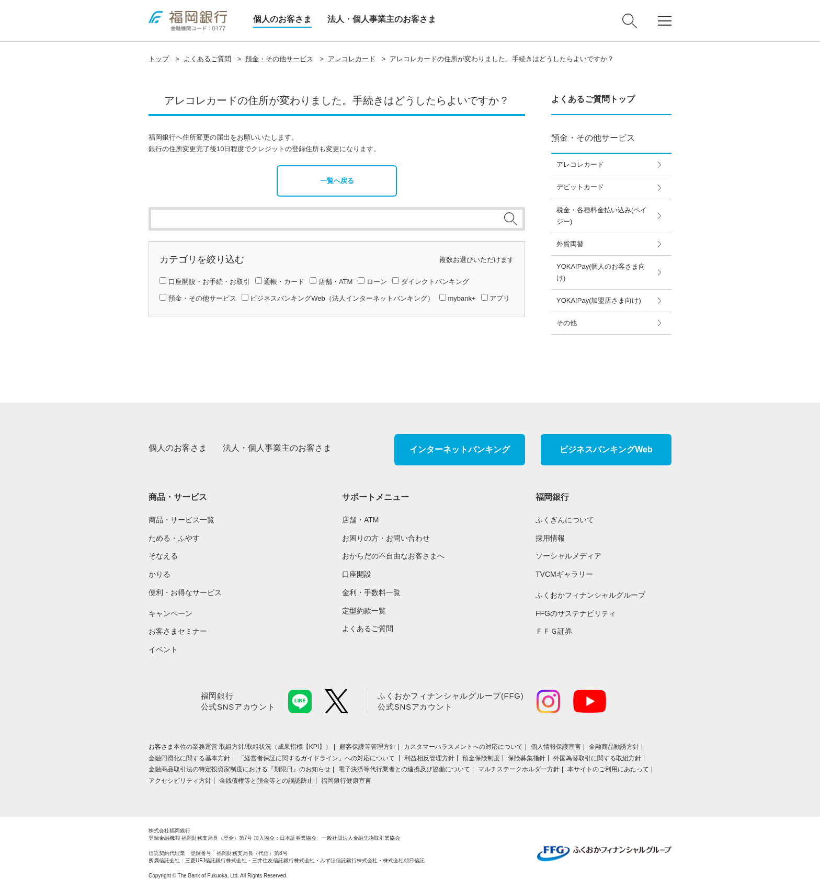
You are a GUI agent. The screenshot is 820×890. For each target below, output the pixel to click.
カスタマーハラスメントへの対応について (463, 746)
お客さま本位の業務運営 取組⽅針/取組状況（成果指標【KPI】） (240, 746)
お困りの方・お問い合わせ (386, 538)
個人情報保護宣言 (556, 746)
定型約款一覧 (364, 611)
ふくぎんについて (565, 520)
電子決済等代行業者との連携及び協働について (404, 769)
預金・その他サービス (279, 59)
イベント (163, 649)
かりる (159, 574)
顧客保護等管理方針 (367, 746)
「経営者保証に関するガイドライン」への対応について (317, 758)
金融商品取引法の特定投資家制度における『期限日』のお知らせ (240, 769)
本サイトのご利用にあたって (608, 769)
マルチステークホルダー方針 (519, 769)
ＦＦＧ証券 (554, 631)
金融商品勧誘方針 (614, 746)
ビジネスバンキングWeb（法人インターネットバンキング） (342, 298)
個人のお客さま (282, 19)
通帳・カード (284, 282)
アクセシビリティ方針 (180, 780)
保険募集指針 (526, 758)
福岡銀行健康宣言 (346, 780)
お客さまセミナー (178, 631)
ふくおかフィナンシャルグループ (590, 595)
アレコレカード (351, 59)
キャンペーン (170, 613)
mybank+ (461, 298)
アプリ (499, 298)
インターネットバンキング (459, 449)
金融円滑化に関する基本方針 (189, 758)
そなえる (163, 556)
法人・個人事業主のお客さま (381, 19)
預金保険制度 (481, 758)
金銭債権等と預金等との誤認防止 (266, 780)
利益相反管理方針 (429, 758)
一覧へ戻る (337, 181)
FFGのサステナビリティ (576, 613)
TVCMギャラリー (564, 574)
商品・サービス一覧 (181, 520)
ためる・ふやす (174, 538)
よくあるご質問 (207, 59)
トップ (159, 59)
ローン (377, 282)
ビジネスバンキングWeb (606, 449)
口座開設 (356, 574)
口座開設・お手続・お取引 (209, 282)
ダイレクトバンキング (435, 282)
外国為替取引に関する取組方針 (597, 758)
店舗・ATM (335, 282)
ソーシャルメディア (568, 556)
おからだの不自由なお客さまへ (393, 556)
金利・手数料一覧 (371, 592)
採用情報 (550, 538)
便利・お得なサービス (185, 592)
